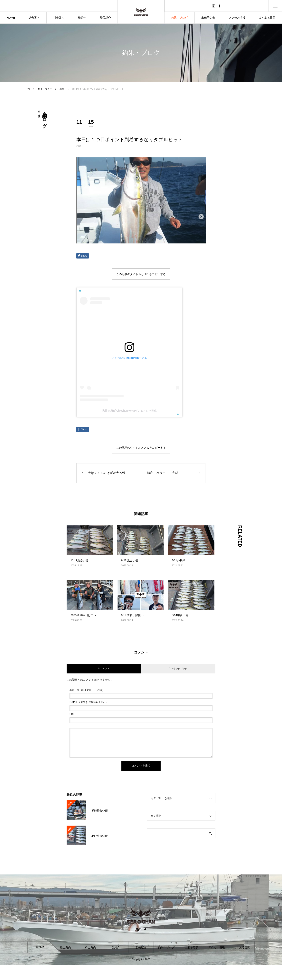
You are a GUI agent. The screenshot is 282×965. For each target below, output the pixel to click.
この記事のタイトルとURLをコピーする (141, 274)
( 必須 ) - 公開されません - (88, 702)
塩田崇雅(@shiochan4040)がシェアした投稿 (129, 410)
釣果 (78, 146)
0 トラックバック (178, 668)
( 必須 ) (86, 690)
